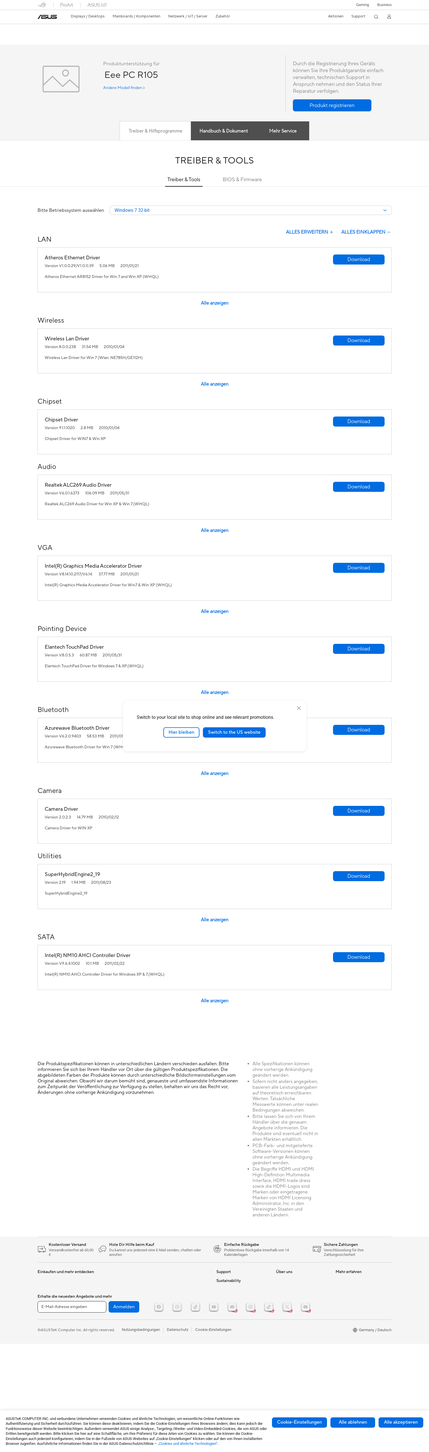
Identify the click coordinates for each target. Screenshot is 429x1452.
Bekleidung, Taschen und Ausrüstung (176, 1317)
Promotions (345, 1289)
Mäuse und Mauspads (174, 1289)
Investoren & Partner (293, 1315)
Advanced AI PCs (350, 1332)
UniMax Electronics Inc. (296, 1358)
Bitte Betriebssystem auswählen (71, 211)
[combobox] (251, 211)
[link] (47, 17)
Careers (282, 1375)
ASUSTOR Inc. (288, 1341)
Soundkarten (107, 1298)
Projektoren (48, 1298)
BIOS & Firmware (242, 180)
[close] (299, 708)
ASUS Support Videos (235, 1346)
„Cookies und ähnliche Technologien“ (188, 1443)
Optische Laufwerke (114, 1307)
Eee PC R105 (55, 29)
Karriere (283, 1332)
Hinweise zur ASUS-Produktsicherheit (233, 1326)
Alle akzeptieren (401, 1422)
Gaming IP (164, 1337)
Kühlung (104, 1281)
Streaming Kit (167, 1307)
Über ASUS (285, 1281)
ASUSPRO (345, 1281)
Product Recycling (232, 1363)
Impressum (285, 1324)
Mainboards (48, 1316)
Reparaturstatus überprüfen (239, 1289)
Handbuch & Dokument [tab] (223, 131)
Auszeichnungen (289, 1298)
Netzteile (104, 1289)
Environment (227, 1389)
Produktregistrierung (234, 1315)
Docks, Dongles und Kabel (178, 1328)
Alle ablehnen (353, 1422)
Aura (340, 1350)
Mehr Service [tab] (283, 131)
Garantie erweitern (232, 1337)
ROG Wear (345, 1298)
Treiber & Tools (183, 180)
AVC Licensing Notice (354, 1315)
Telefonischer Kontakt (234, 1307)
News (280, 1289)
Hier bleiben (181, 732)
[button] (362, 5)
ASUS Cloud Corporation (297, 1350)
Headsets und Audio (173, 1298)
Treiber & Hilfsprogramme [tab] (155, 131)
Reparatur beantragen (235, 1298)
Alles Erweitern (310, 233)
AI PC (340, 1324)
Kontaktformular (230, 1281)
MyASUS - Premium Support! (241, 1354)
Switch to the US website (234, 732)
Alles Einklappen (366, 233)
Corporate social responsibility (302, 1367)
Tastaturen (165, 1281)
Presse (281, 1307)
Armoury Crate (348, 1341)
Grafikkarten (48, 1324)
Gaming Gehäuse (52, 1333)
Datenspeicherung (112, 1315)
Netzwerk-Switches (113, 1333)
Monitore (45, 1290)
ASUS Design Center (353, 1307)
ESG (220, 1380)
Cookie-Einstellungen (299, 1422)
